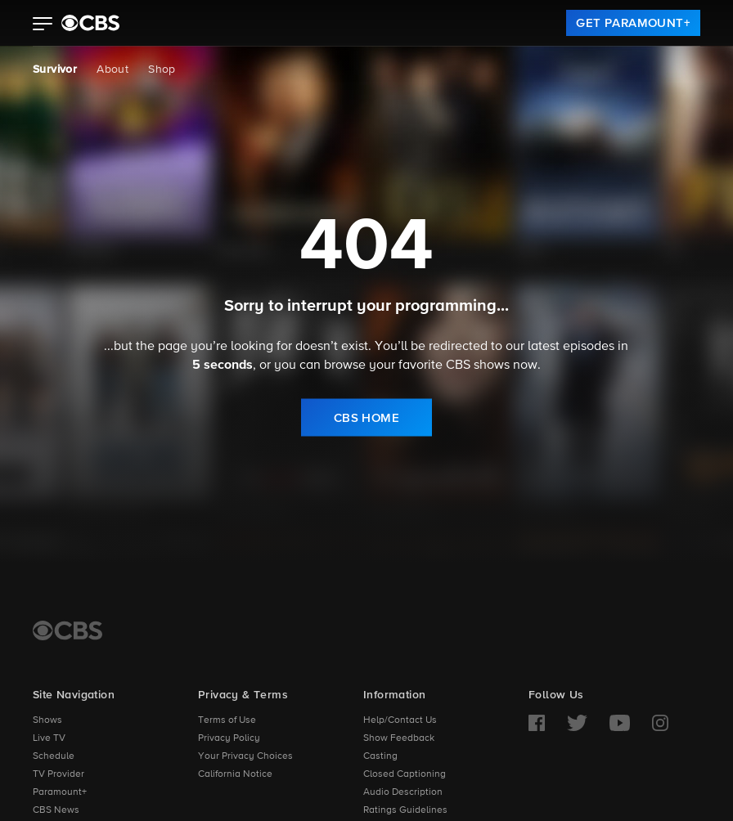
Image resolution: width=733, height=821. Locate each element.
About (112, 69)
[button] (43, 25)
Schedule (53, 756)
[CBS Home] (67, 630)
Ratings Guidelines (405, 810)
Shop (162, 69)
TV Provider (58, 774)
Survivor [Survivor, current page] (55, 69)
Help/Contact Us (400, 720)
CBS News (56, 810)
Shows (47, 720)
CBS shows (478, 365)
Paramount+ (60, 792)
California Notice (235, 774)
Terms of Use (227, 720)
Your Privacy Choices (245, 756)
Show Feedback (398, 738)
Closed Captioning (404, 774)
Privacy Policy (229, 738)
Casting (380, 756)
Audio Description (403, 792)
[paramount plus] (90, 23)
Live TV (49, 738)
